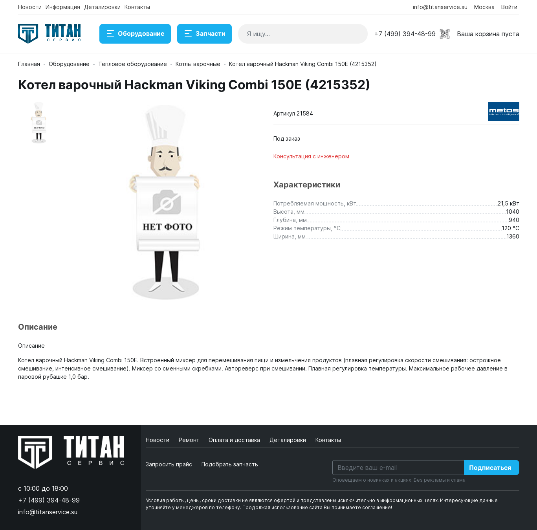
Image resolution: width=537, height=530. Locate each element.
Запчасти (204, 34)
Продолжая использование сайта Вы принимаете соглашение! (317, 507)
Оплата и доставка (235, 439)
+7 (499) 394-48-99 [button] (405, 34)
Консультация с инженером (311, 156)
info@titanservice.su (440, 7)
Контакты (137, 7)
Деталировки (102, 7)
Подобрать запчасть (230, 464)
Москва (484, 7)
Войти (509, 7)
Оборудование (135, 34)
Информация (63, 7)
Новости (30, 7)
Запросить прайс (169, 464)
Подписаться (490, 467)
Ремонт (190, 439)
